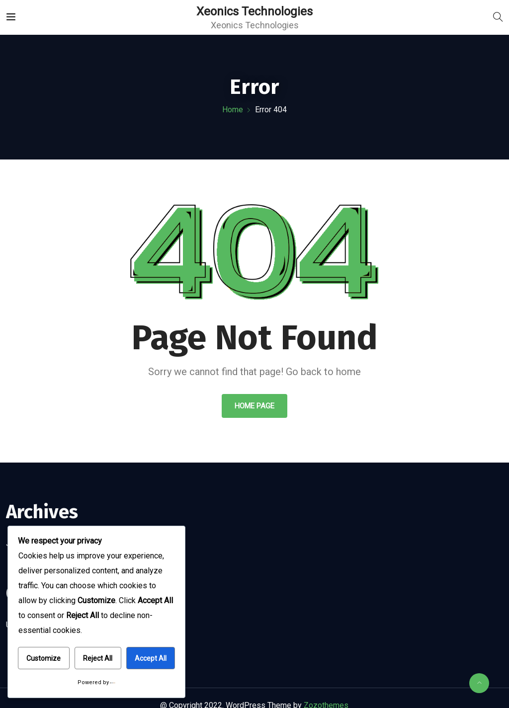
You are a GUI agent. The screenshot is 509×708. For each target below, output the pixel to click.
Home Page (254, 405)
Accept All (151, 658)
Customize (43, 658)
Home (232, 109)
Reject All (97, 658)
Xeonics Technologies (254, 11)
